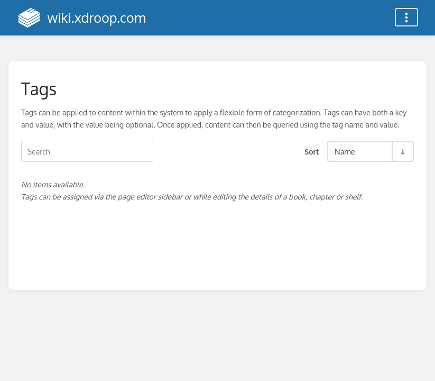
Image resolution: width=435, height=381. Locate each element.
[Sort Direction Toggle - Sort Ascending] (402, 151)
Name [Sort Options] (345, 151)
